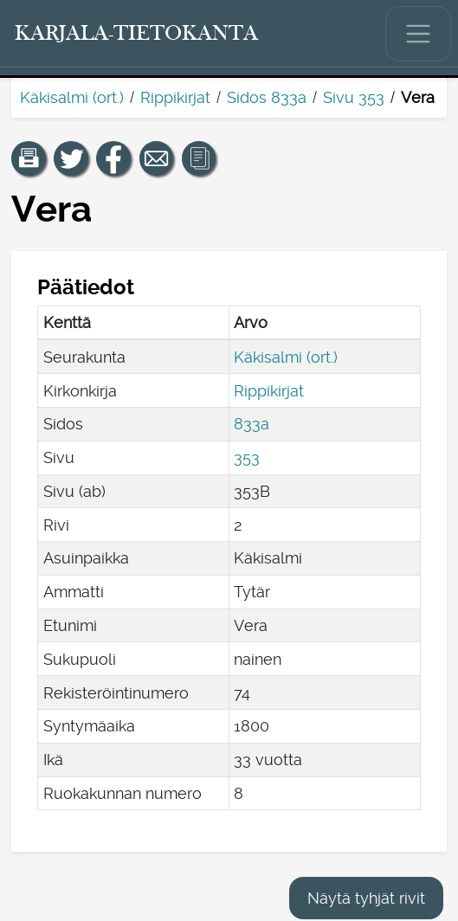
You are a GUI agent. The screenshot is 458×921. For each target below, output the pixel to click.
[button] (28, 158)
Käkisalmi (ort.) (72, 97)
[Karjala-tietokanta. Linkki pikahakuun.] (136, 33)
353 (247, 457)
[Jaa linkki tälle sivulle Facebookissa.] (113, 158)
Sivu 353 (353, 97)
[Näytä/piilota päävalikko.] (418, 33)
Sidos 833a (266, 97)
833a (251, 424)
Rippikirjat (175, 97)
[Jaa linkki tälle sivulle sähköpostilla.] (156, 158)
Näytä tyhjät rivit (366, 898)
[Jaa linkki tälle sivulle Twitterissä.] (71, 158)
